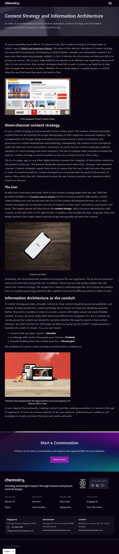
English (7, 551)
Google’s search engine (42, 196)
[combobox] (9, 551)
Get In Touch (60, 461)
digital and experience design (36, 48)
